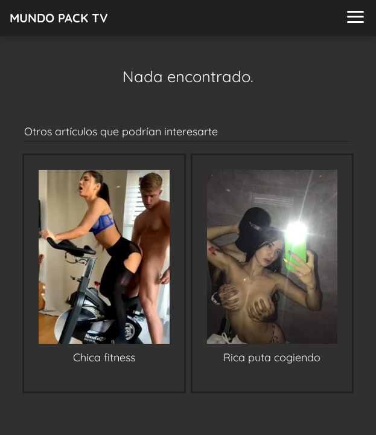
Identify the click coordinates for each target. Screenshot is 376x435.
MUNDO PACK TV (59, 17)
